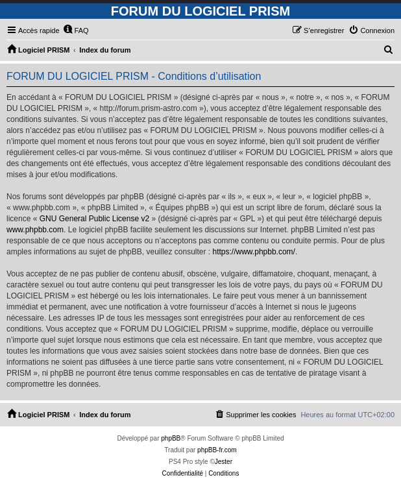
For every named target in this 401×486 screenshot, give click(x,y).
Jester (223, 461)
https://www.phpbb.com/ (254, 251)
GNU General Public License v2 (94, 218)
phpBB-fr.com (217, 450)
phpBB (170, 438)
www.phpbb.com (35, 229)
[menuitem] (76, 30)
